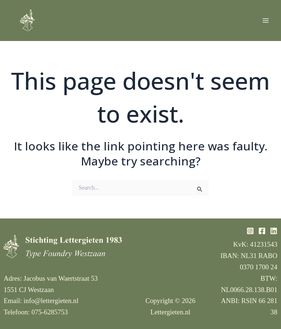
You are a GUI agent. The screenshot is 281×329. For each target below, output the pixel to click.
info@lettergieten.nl (50, 300)
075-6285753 (49, 312)
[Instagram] (250, 231)
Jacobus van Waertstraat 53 (60, 278)
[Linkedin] (273, 231)
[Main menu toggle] (266, 20)
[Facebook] (262, 231)
